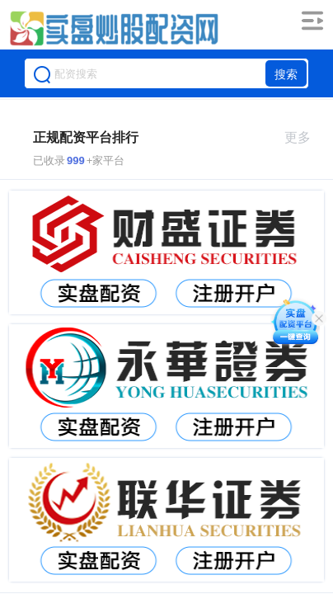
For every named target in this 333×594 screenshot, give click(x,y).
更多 (304, 137)
